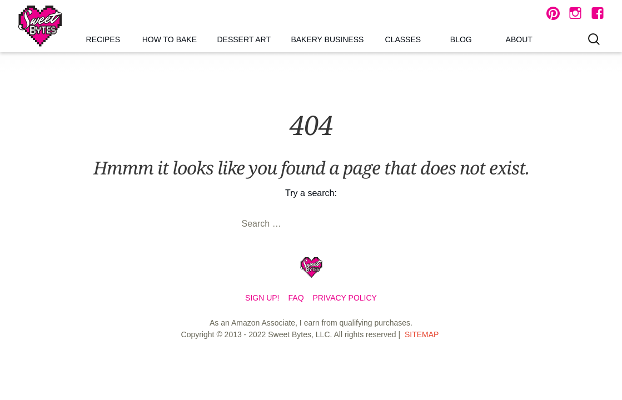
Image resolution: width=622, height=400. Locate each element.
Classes (403, 39)
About (519, 39)
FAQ (296, 297)
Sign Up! (262, 297)
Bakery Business (327, 39)
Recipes (103, 39)
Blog (461, 39)
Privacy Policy (345, 297)
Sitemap (422, 334)
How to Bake (169, 39)
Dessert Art (243, 39)
